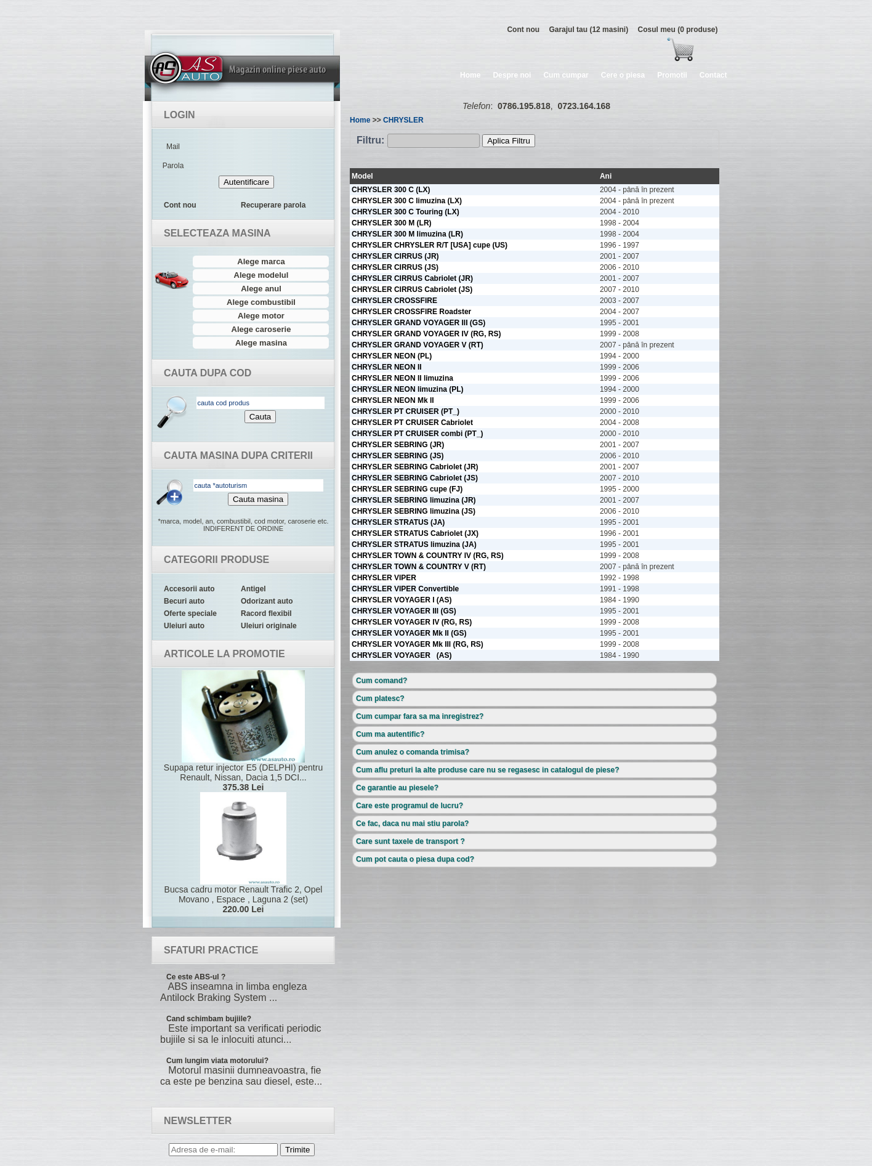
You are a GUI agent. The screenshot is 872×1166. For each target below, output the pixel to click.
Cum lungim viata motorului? (217, 1060)
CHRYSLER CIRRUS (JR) (395, 256)
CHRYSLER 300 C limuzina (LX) (407, 200)
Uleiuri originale (269, 625)
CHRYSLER (403, 120)
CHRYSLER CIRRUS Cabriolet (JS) (412, 289)
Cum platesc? (380, 698)
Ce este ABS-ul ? (195, 977)
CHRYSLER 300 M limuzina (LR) (407, 234)
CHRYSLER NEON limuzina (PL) (408, 389)
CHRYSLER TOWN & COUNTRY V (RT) (419, 566)
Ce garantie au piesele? (397, 787)
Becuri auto (184, 601)
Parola (173, 165)
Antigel (253, 589)
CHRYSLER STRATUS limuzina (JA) (414, 544)
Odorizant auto (267, 601)
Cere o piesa (623, 75)
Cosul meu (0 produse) (677, 29)
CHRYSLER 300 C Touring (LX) (405, 212)
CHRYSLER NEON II (387, 367)
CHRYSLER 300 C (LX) (391, 189)
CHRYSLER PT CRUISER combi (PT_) (417, 433)
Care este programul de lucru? (409, 805)
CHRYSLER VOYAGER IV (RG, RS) (412, 622)
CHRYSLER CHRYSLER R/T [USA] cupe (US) (429, 245)
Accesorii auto (189, 589)
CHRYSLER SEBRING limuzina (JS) (413, 511)
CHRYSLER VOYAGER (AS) (401, 655)
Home (470, 75)
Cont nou (523, 29)
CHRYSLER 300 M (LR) (392, 223)
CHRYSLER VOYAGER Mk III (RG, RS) (417, 644)
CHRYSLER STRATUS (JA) (398, 522)
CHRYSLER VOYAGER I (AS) (401, 600)
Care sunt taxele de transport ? (410, 841)
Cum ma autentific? (390, 734)
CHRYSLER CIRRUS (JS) (395, 267)
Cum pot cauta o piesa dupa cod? (415, 859)
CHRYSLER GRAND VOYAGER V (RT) (417, 345)
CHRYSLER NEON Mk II (393, 400)
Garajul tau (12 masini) (588, 29)
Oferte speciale (190, 613)
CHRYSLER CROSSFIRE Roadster (411, 311)
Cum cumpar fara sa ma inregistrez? (419, 716)
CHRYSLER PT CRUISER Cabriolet (412, 422)
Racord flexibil (266, 613)
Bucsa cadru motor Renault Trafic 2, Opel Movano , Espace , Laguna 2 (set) (243, 853)
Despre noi (512, 75)
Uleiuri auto (184, 625)
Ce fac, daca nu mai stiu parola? (412, 823)
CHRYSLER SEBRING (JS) (398, 455)
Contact (713, 75)
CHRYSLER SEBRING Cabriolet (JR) (415, 467)
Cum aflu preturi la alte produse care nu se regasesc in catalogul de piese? (487, 770)
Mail (173, 146)
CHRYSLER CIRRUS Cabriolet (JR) (412, 278)
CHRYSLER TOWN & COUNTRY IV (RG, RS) (428, 555)
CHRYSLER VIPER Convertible (405, 589)
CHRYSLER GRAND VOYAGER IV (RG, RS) (426, 334)
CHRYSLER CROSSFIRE (394, 300)
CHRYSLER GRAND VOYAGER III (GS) (418, 322)
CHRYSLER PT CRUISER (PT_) (405, 411)
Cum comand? (381, 680)
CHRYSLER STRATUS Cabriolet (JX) (415, 533)
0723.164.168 (583, 106)
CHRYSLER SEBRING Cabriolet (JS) (415, 478)
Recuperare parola (273, 205)
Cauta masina (258, 499)
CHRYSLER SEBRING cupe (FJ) (407, 489)
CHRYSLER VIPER (384, 577)
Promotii (672, 75)
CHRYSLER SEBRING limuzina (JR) (414, 500)
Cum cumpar (565, 75)
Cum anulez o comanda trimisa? (412, 752)
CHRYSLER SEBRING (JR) (398, 444)
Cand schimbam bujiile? (208, 1018)
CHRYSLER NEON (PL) (392, 356)
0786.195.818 (524, 106)
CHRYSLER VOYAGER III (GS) (404, 611)
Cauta (260, 416)
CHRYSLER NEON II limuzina (402, 378)
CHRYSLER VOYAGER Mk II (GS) (409, 633)
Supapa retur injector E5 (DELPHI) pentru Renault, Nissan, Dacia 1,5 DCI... (243, 731)
